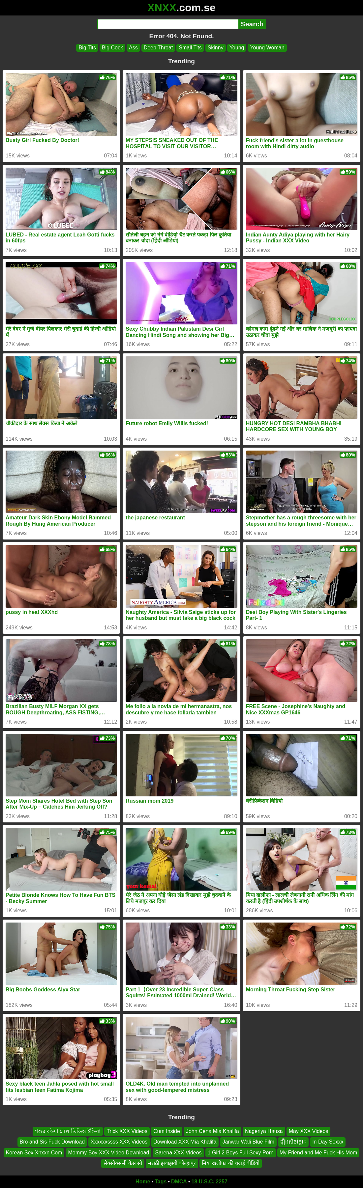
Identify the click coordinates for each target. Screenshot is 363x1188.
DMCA (179, 1181)
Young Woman (267, 47)
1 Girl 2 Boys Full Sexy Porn (241, 1152)
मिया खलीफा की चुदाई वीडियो (230, 1163)
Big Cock (112, 47)
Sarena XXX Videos (178, 1152)
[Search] (168, 24)
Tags (160, 1181)
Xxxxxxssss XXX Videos (119, 1142)
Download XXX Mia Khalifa (184, 1142)
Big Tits (87, 47)
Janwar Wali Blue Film (248, 1142)
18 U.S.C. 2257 (209, 1181)
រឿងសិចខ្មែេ (293, 1142)
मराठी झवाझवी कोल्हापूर (172, 1163)
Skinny (216, 47)
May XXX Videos (308, 1131)
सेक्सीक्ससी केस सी (123, 1163)
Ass (133, 47)
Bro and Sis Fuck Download (52, 1142)
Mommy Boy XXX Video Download (108, 1152)
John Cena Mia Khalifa (212, 1131)
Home (143, 1181)
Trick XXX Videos (126, 1131)
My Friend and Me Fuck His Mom (318, 1152)
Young (236, 47)
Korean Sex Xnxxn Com (34, 1152)
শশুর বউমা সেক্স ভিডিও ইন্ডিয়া (68, 1131)
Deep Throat (158, 47)
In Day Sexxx (327, 1142)
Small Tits (190, 47)
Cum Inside (166, 1131)
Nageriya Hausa (264, 1131)
